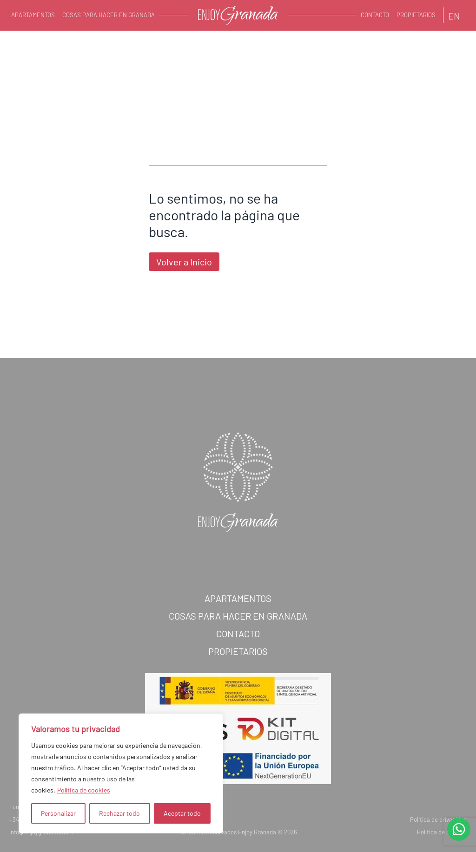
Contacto (375, 15)
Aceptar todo (182, 813)
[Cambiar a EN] (454, 15)
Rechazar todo (119, 813)
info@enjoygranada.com (41, 836)
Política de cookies (83, 790)
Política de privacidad (438, 824)
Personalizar (58, 813)
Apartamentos (33, 15)
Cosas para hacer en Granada (108, 15)
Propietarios (416, 15)
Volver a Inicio (184, 261)
